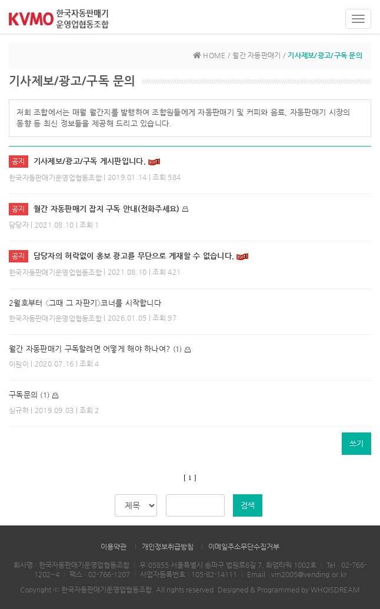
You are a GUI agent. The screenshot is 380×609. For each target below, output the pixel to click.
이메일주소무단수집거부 (243, 547)
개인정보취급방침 (168, 547)
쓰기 (356, 443)
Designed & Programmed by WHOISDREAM (289, 589)
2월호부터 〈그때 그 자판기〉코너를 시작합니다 (85, 302)
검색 (248, 505)
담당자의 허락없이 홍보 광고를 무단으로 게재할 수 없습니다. (135, 255)
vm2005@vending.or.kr (308, 574)
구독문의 (23, 394)
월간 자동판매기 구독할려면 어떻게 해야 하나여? (89, 348)
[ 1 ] (190, 478)
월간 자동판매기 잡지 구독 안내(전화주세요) (107, 208)
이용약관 (113, 547)
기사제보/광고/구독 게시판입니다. (90, 161)
